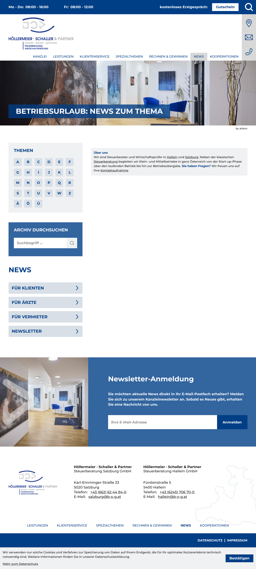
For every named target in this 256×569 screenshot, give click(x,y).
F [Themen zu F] (70, 162)
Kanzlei (40, 56)
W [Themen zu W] (59, 193)
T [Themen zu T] (28, 193)
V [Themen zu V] (49, 193)
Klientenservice (95, 56)
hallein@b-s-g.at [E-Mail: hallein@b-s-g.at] (172, 497)
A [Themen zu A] (17, 162)
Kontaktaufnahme (114, 170)
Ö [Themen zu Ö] (28, 203)
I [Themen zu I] (38, 172)
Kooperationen (224, 56)
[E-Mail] (162, 422)
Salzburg (191, 157)
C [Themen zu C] (38, 162)
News (199, 56)
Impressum (237, 540)
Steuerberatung (106, 161)
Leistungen (63, 56)
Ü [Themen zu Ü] (38, 203)
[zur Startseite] (41, 34)
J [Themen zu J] (49, 172)
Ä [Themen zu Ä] (17, 203)
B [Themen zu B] (28, 162)
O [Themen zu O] (38, 183)
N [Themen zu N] (28, 183)
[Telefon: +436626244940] (249, 52)
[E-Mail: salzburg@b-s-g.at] (249, 37)
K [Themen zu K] (59, 172)
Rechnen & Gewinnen (168, 56)
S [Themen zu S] (18, 193)
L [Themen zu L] (70, 172)
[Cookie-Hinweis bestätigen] (240, 558)
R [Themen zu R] (69, 183)
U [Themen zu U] (38, 193)
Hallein (172, 157)
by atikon (241, 128)
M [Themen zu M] (17, 183)
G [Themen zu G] (17, 172)
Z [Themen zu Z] (69, 193)
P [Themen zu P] (49, 183)
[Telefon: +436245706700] (177, 492)
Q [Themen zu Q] (59, 183)
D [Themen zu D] (48, 162)
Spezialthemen (129, 56)
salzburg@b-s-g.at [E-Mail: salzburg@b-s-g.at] (104, 497)
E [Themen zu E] (59, 162)
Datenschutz (210, 540)
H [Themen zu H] (28, 172)
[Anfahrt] (249, 23)
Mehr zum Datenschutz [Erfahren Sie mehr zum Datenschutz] (20, 564)
